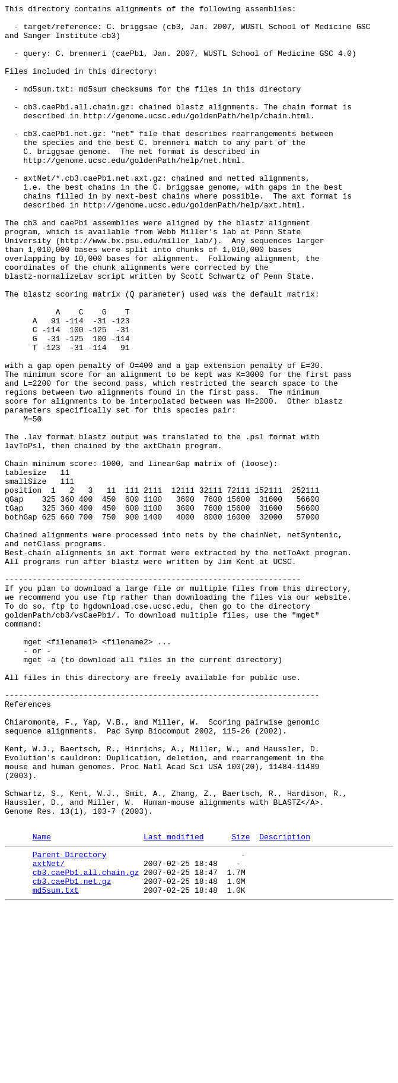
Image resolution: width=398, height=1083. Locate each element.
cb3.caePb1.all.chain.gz (86, 1043)
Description (284, 1002)
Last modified (173, 1002)
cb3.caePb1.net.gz (72, 1054)
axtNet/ (49, 1032)
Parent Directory (70, 1021)
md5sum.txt (56, 1064)
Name (42, 1002)
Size (240, 1002)
